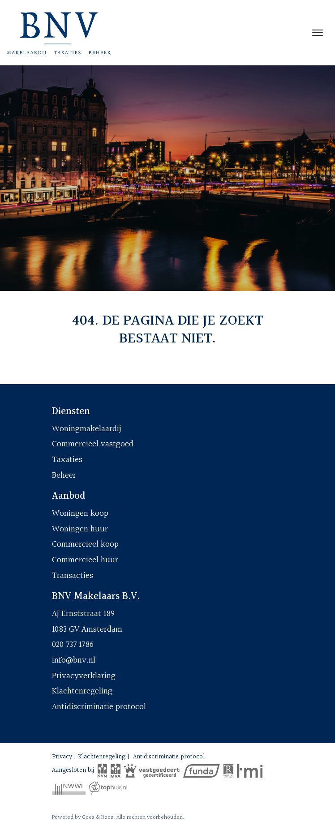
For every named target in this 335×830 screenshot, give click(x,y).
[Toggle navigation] (317, 32)
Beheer (64, 475)
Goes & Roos (97, 817)
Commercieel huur (85, 560)
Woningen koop (80, 513)
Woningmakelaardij (86, 429)
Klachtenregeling (82, 691)
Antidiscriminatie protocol (99, 707)
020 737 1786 (73, 644)
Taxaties (67, 459)
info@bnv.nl (73, 660)
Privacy (62, 757)
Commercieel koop (85, 544)
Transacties (72, 575)
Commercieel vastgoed (92, 444)
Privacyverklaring (84, 676)
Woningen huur (80, 529)
